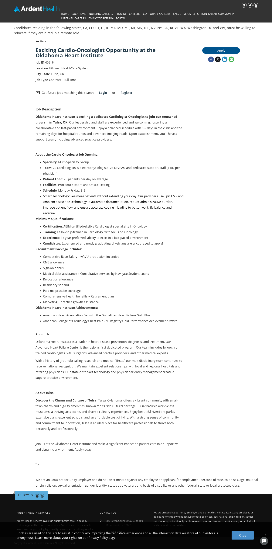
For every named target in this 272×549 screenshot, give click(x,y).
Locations (79, 14)
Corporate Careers (157, 14)
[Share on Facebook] (211, 59)
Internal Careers (73, 18)
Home (65, 14)
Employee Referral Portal (107, 18)
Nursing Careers (101, 14)
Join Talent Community (218, 14)
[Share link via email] (231, 59)
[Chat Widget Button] (264, 541)
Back (41, 41)
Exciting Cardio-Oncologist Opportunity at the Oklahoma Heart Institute (96, 52)
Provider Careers (128, 14)
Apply (221, 50)
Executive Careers (186, 14)
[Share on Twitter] (217, 59)
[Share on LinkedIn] (224, 59)
